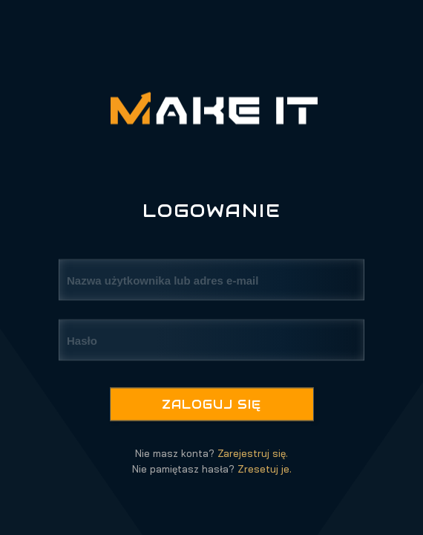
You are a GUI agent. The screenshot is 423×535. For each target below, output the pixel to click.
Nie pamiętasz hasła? (212, 469)
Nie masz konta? (211, 453)
